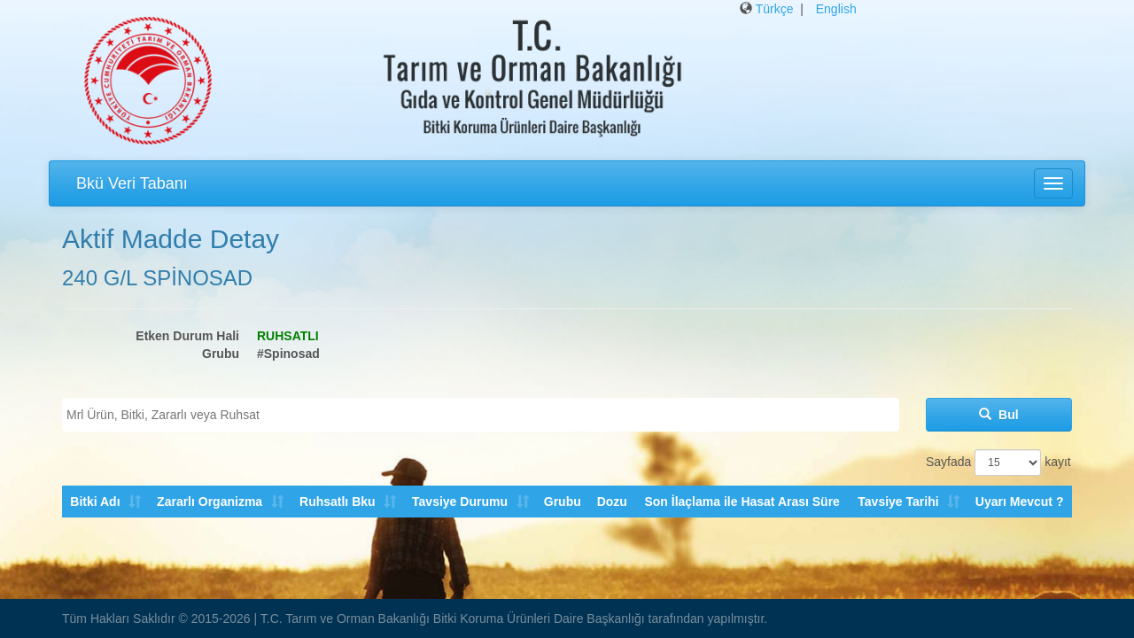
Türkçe (775, 9)
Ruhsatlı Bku (337, 501)
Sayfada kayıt (998, 462)
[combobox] (480, 415)
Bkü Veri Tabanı (132, 183)
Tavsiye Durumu (459, 501)
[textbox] (485, 414)
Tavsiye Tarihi (898, 501)
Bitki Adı (95, 501)
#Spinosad (288, 353)
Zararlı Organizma (209, 501)
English (836, 9)
